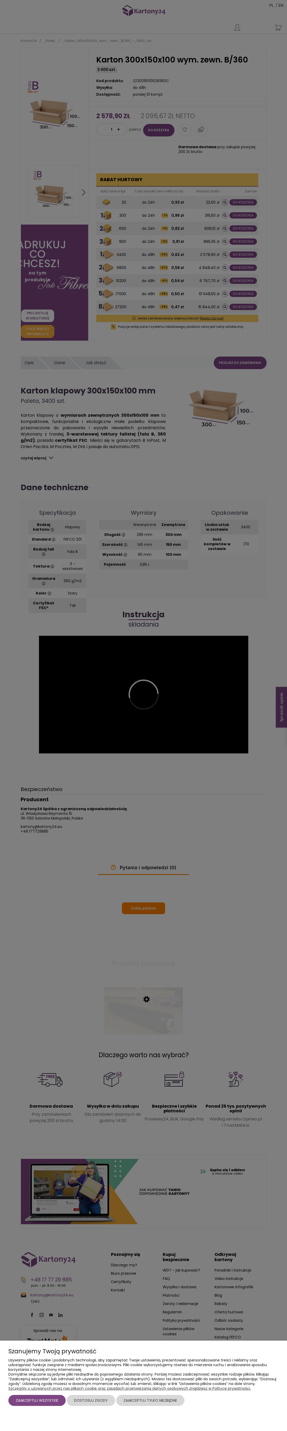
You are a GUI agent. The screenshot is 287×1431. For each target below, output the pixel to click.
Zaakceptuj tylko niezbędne (150, 1400)
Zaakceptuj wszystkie (37, 1400)
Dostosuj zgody (91, 1400)
